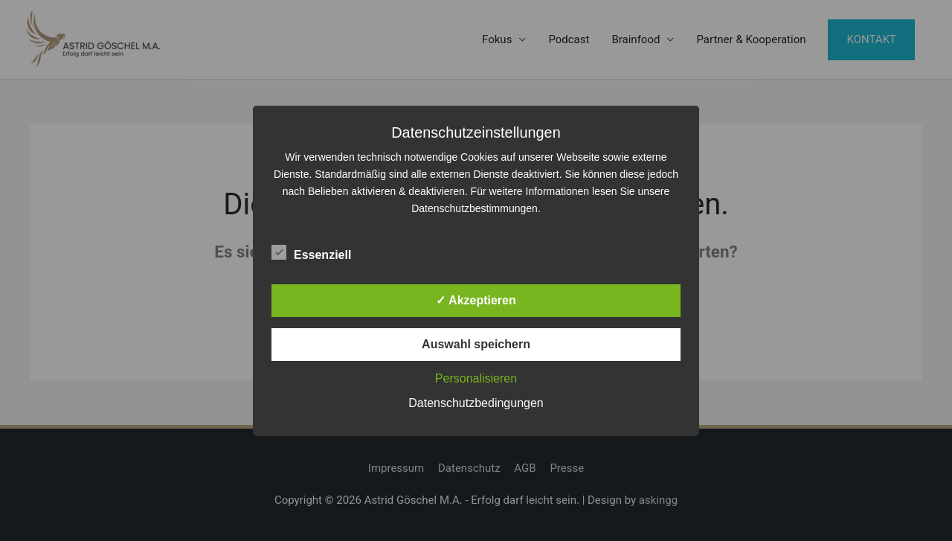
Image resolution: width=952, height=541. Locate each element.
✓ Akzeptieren (476, 300)
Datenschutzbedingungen (475, 403)
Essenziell (311, 252)
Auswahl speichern (476, 344)
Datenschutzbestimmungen (474, 208)
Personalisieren (476, 378)
